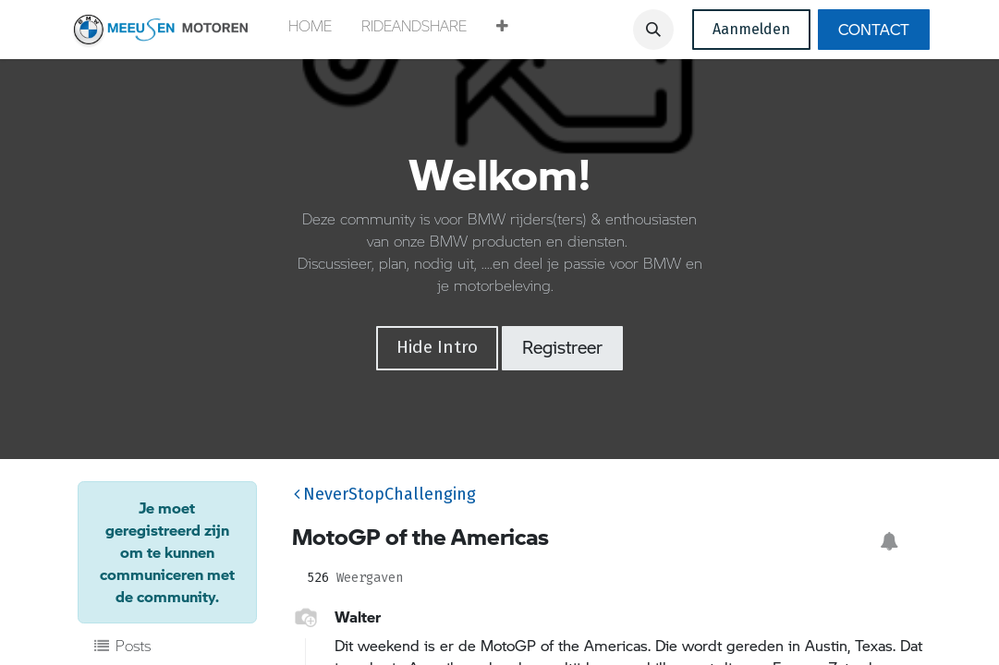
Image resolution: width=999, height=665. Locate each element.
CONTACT (873, 29)
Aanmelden (751, 29)
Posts (122, 645)
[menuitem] (310, 29)
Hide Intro (437, 346)
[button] (502, 29)
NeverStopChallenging (385, 494)
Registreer (562, 346)
